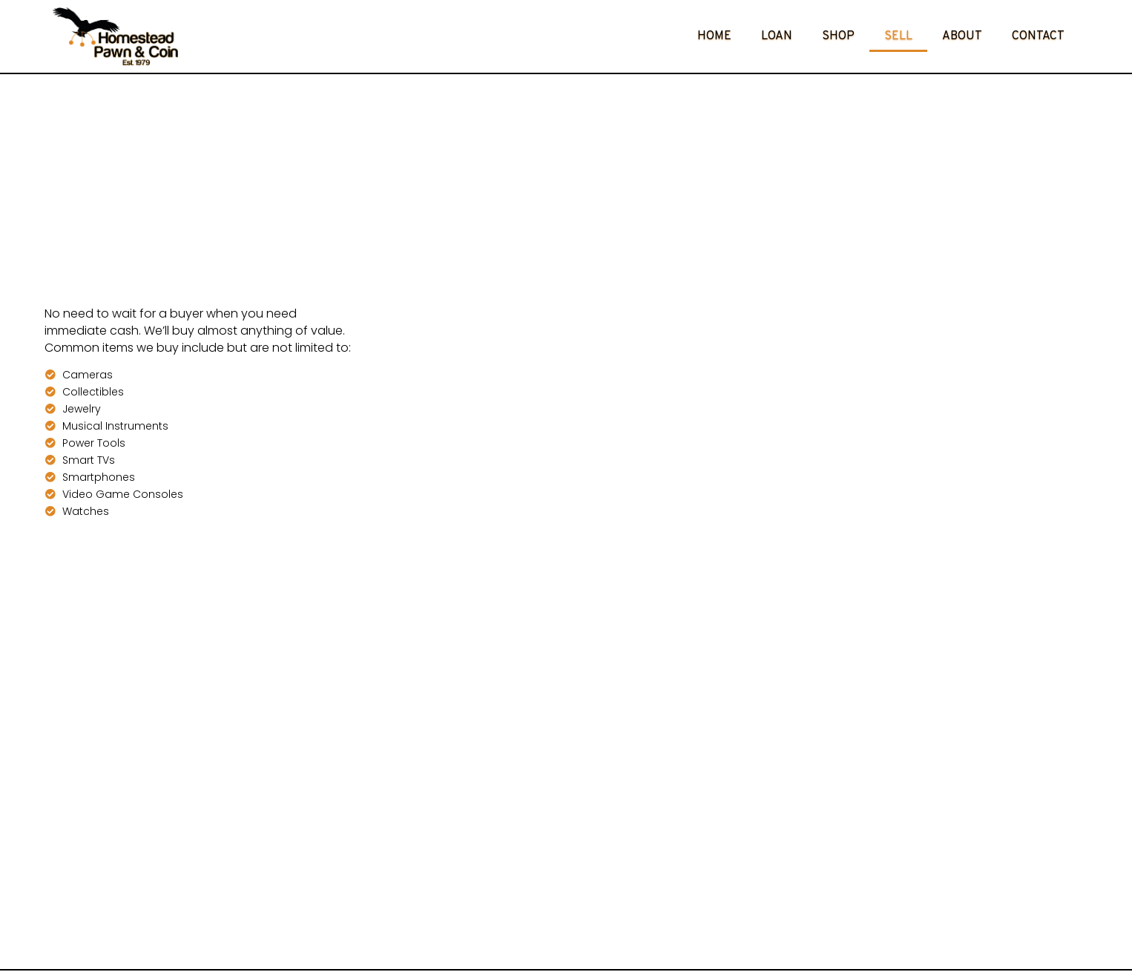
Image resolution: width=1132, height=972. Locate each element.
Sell (898, 36)
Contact (1038, 36)
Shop (838, 36)
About (962, 36)
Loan (776, 36)
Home (714, 36)
